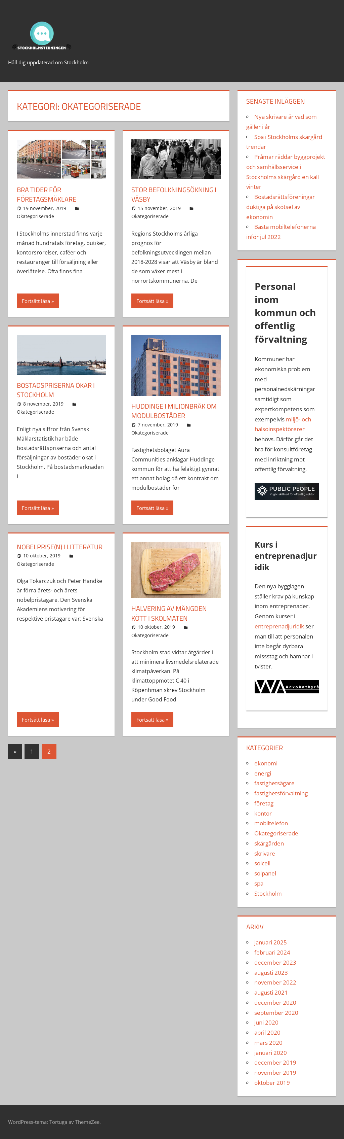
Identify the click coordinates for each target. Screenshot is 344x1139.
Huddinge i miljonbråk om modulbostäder (174, 410)
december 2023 (275, 962)
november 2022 (275, 982)
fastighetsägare (274, 783)
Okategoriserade (35, 216)
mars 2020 (268, 1042)
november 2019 (275, 1072)
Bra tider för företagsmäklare (46, 194)
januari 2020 (270, 1053)
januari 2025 (270, 942)
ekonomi (265, 763)
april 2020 (267, 1032)
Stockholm (268, 893)
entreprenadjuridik (279, 626)
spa (258, 883)
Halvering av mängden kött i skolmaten (169, 612)
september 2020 (276, 1012)
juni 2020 (266, 1022)
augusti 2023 (271, 972)
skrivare (264, 853)
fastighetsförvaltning (281, 793)
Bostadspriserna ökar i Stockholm (56, 390)
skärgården (269, 843)
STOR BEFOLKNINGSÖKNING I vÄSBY (173, 194)
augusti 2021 (271, 992)
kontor (263, 813)
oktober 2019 (272, 1082)
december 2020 (275, 1002)
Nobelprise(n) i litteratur (59, 546)
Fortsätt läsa (36, 300)
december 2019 (275, 1062)
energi (262, 773)
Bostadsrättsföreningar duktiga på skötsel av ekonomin (280, 207)
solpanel (265, 873)
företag (263, 803)
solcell (262, 863)
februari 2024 (272, 952)
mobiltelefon (271, 823)
